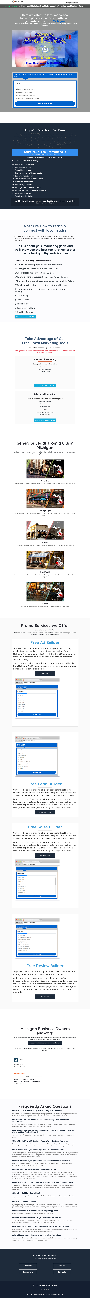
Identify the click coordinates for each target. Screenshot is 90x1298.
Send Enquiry (19, 1073)
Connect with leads (25, 92)
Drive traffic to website (26, 89)
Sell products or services (27, 95)
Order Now (45, 1289)
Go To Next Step (45, 103)
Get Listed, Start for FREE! (25, 317)
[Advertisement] (45, 117)
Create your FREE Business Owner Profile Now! (45, 1043)
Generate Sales (45, 855)
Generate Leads (45, 812)
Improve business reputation (28, 98)
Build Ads (45, 673)
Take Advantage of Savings (45, 420)
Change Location (11, 6)
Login (68, 3)
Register (75, 3)
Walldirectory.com (39, 1294)
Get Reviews (45, 997)
